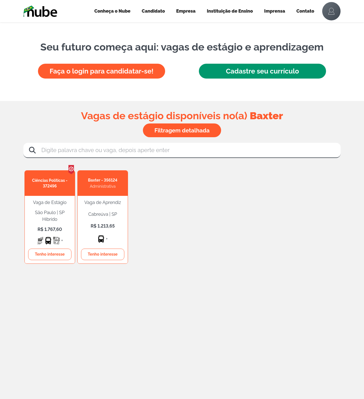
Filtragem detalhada (182, 130)
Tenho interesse (50, 254)
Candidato (153, 11)
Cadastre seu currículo (262, 71)
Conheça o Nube (112, 11)
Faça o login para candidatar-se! (101, 71)
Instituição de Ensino (230, 11)
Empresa (186, 11)
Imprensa (274, 11)
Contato (305, 11)
